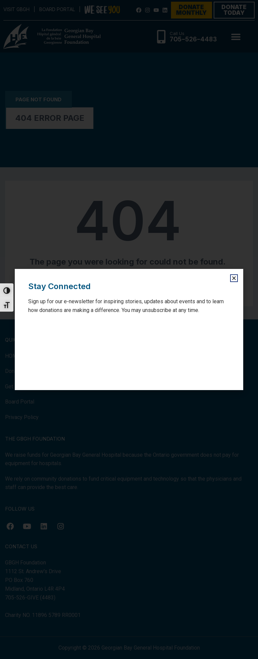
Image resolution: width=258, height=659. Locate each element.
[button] (233, 278)
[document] (129, 329)
